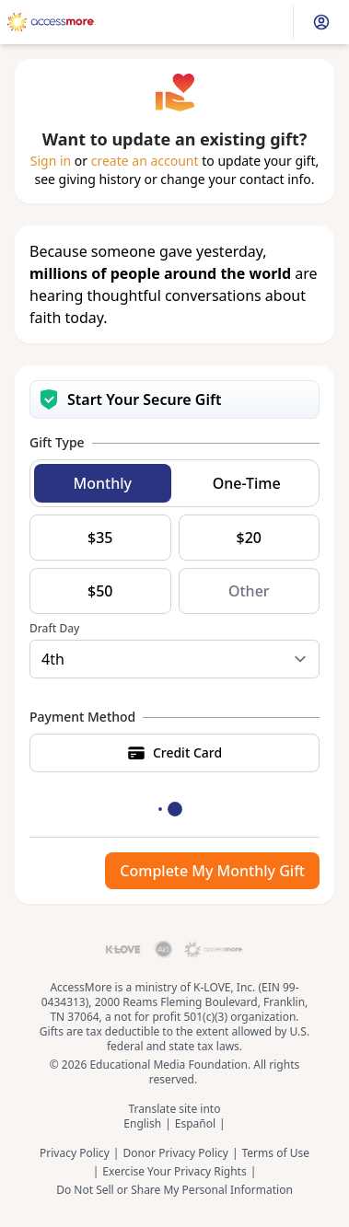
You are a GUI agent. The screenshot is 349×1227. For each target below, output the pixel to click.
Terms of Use (275, 1153)
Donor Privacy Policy (175, 1153)
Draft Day (54, 628)
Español (195, 1124)
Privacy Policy (75, 1153)
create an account (145, 160)
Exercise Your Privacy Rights (174, 1171)
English (142, 1124)
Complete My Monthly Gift (212, 871)
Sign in (50, 160)
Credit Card (174, 753)
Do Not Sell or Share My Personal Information (174, 1190)
